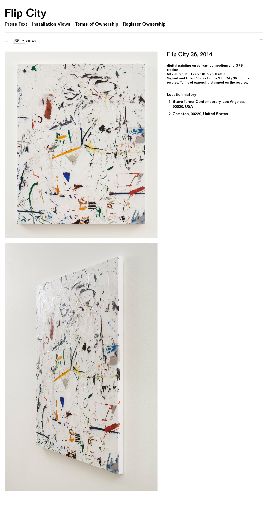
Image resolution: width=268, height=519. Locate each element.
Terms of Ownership (96, 24)
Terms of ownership (194, 82)
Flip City (25, 14)
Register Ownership (144, 24)
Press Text (16, 24)
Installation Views (51, 24)
